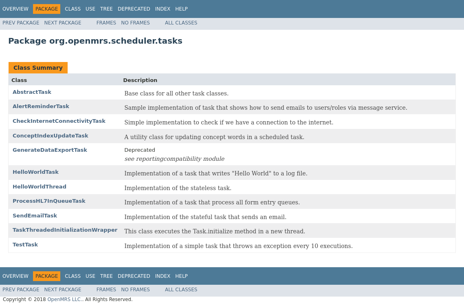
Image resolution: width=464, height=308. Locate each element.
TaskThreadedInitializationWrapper (65, 230)
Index (163, 9)
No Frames (135, 23)
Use (90, 9)
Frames (107, 23)
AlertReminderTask (41, 106)
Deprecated (134, 9)
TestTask (25, 245)
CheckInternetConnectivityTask (59, 121)
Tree (106, 9)
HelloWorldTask (36, 172)
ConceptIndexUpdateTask (50, 136)
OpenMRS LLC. (64, 299)
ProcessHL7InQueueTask (49, 201)
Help (181, 9)
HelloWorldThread (39, 187)
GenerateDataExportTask (50, 150)
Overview (15, 9)
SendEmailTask (35, 216)
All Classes (181, 23)
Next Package (62, 23)
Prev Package (21, 23)
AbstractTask (32, 92)
